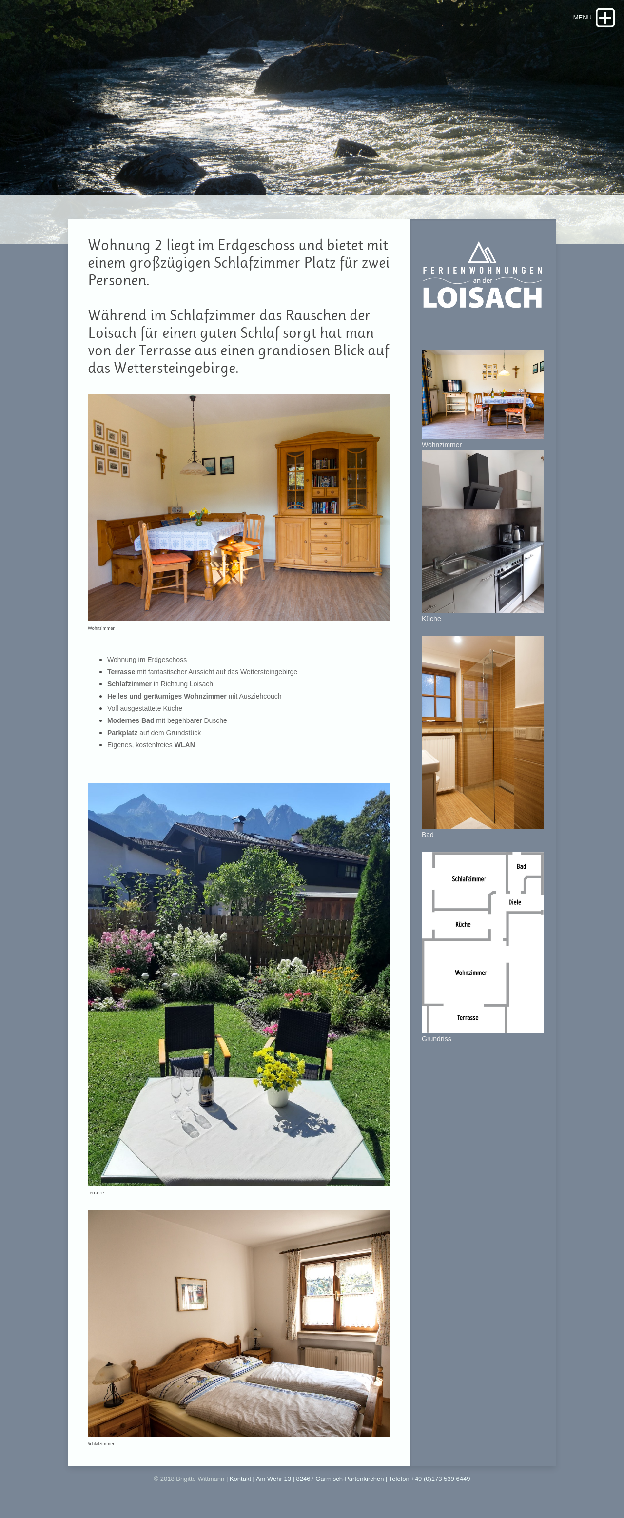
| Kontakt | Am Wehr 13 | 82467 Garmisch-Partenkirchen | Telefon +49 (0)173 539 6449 (348, 1478)
